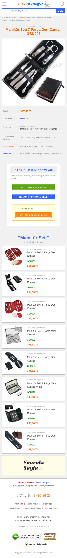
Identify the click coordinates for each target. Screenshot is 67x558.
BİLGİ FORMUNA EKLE (33, 187)
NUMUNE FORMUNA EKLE (33, 197)
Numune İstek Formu (32, 508)
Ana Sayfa (6, 17)
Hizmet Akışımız (33, 504)
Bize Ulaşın (48, 504)
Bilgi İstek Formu (51, 508)
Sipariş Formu (14, 508)
